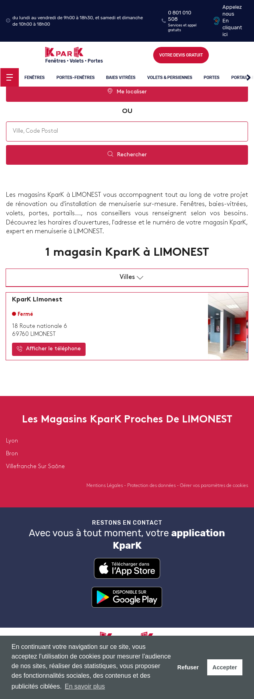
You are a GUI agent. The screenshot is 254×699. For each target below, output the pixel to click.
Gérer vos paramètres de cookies (214, 485)
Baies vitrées (121, 77)
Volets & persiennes (169, 77)
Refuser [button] (188, 667)
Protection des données (152, 485)
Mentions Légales (105, 485)
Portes (212, 77)
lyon (12, 441)
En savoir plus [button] (85, 686)
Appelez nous (232, 10)
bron (12, 454)
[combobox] (127, 131)
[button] (249, 78)
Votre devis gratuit (181, 55)
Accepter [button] (224, 667)
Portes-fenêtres (75, 77)
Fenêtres (34, 77)
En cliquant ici (232, 27)
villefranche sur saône (35, 467)
